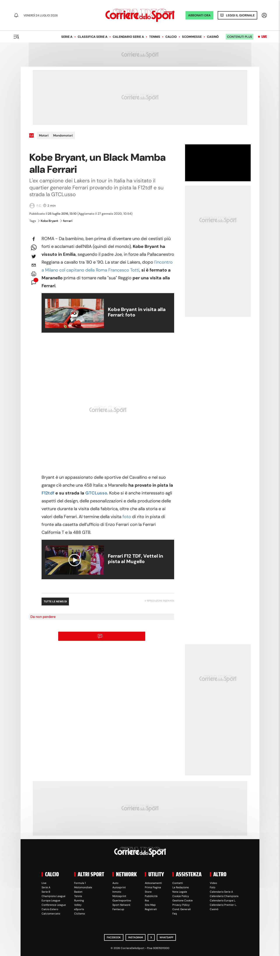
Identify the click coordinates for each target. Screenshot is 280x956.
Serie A (66, 37)
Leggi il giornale (240, 15)
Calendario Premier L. (223, 905)
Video (213, 883)
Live (264, 36)
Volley (78, 905)
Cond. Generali (181, 909)
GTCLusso (96, 493)
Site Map (150, 905)
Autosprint (119, 887)
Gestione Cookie (182, 900)
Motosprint (119, 896)
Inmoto (116, 892)
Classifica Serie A (92, 37)
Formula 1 (80, 883)
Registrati (151, 909)
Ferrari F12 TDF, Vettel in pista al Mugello (135, 559)
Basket (78, 892)
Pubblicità (151, 896)
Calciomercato (51, 913)
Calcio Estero (50, 909)
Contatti (177, 883)
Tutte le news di (55, 601)
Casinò (213, 37)
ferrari (66, 221)
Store (148, 892)
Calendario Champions (224, 896)
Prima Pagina (153, 887)
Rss (147, 900)
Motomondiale (83, 887)
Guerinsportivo (121, 900)
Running (79, 900)
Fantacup (118, 909)
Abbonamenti (153, 883)
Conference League (54, 905)
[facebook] (33, 239)
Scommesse (192, 37)
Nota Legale (179, 892)
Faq (174, 913)
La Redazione (180, 887)
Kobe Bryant (48, 221)
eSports (79, 909)
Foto (212, 887)
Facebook (114, 937)
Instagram (135, 937)
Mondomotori (63, 135)
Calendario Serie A (128, 37)
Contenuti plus (239, 36)
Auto (115, 883)
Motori (44, 135)
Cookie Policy (180, 896)
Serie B (46, 892)
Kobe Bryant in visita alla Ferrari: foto (137, 312)
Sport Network (121, 905)
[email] (33, 265)
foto (126, 516)
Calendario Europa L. (223, 900)
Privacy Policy (181, 905)
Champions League (53, 896)
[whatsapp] (33, 247)
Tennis (154, 37)
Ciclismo (79, 913)
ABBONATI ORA (199, 15)
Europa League (51, 900)
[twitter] (33, 256)
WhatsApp (166, 937)
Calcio (171, 37)
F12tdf (48, 493)
